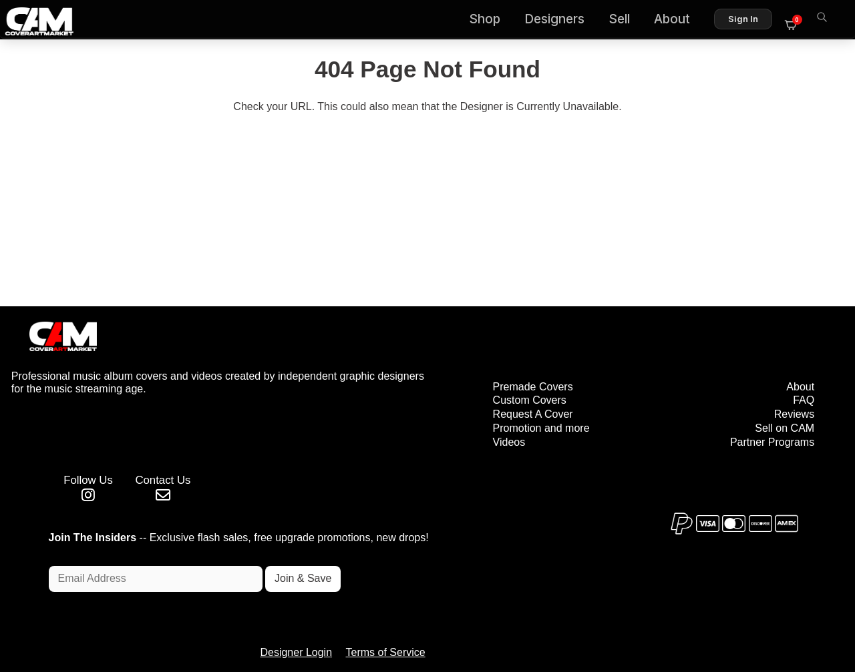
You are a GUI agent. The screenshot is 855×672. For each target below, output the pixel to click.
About (679, 20)
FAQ (802, 356)
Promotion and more (494, 384)
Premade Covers (486, 342)
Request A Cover (486, 370)
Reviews (793, 370)
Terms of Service (470, 605)
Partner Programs (771, 398)
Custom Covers (483, 356)
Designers (561, 20)
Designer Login (381, 605)
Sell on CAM (783, 384)
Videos (462, 398)
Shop (491, 20)
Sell (626, 20)
